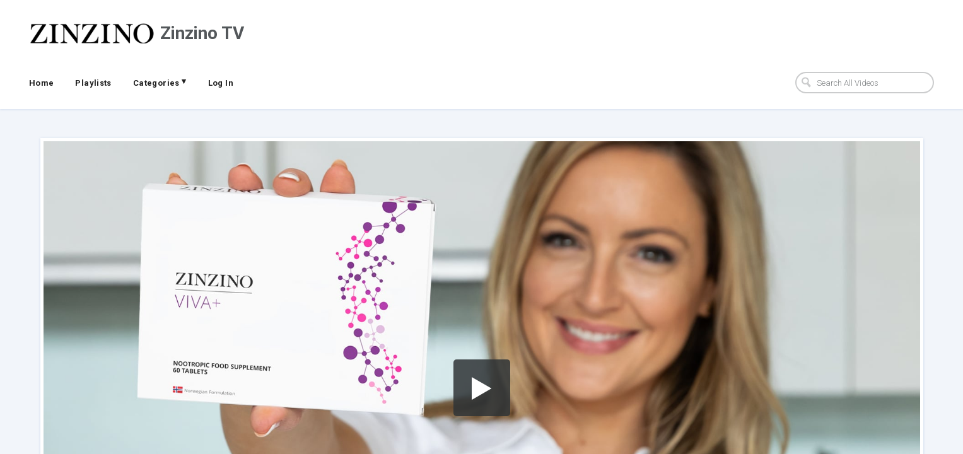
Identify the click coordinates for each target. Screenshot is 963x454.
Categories (160, 82)
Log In (220, 83)
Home (41, 83)
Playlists (93, 83)
